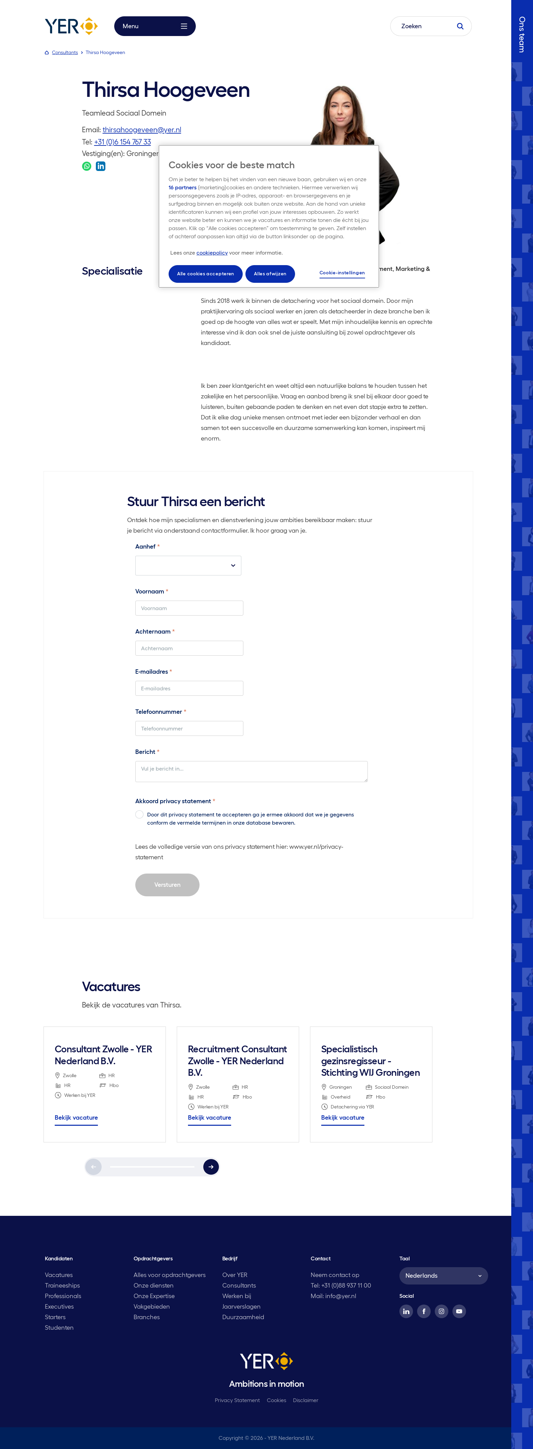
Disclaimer (306, 1400)
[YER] (266, 1362)
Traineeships (62, 1285)
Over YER (234, 1275)
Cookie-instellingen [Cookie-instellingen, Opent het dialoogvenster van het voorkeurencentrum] (342, 272)
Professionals (63, 1296)
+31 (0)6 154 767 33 (122, 142)
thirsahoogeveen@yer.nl (142, 130)
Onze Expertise (154, 1296)
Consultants (239, 1285)
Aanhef (147, 546)
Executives (59, 1306)
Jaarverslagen (241, 1306)
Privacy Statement (237, 1400)
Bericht (147, 751)
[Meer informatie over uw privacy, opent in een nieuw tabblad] (226, 252)
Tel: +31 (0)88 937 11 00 (341, 1285)
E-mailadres (153, 671)
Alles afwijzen (270, 273)
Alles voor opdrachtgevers (170, 1275)
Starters (55, 1317)
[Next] (211, 1167)
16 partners (182, 187)
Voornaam (152, 591)
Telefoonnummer (161, 711)
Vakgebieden (152, 1306)
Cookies (276, 1400)
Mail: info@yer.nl (333, 1296)
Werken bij (236, 1296)
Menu (155, 26)
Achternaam (155, 631)
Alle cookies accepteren (205, 273)
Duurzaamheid (243, 1317)
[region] (268, 216)
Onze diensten (154, 1285)
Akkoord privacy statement (175, 801)
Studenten (59, 1327)
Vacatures (59, 1275)
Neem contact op (335, 1275)
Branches (147, 1317)
